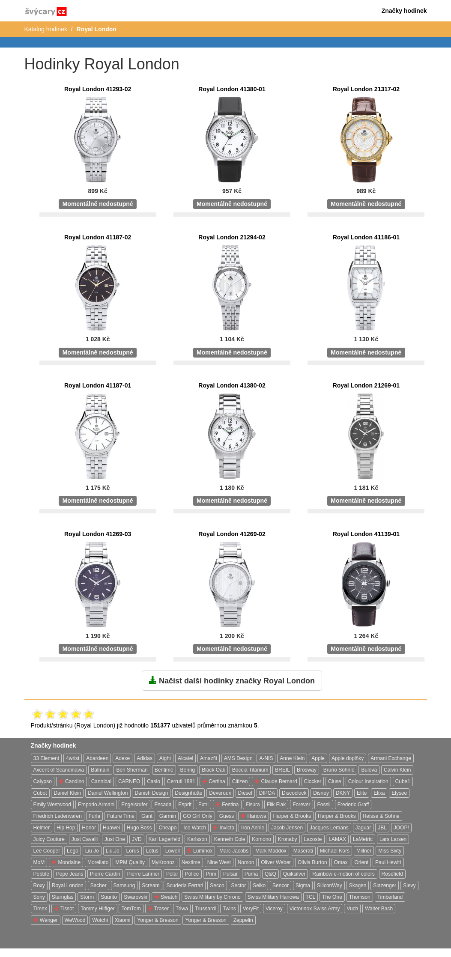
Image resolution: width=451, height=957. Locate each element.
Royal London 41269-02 (231, 534)
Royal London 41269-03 (97, 534)
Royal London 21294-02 (231, 237)
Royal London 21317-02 (366, 89)
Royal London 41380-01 (231, 89)
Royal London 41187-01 (97, 385)
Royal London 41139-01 (366, 534)
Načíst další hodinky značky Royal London (232, 680)
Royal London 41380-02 (231, 385)
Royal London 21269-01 (366, 385)
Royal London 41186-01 (366, 237)
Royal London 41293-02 (97, 89)
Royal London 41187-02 (97, 237)
